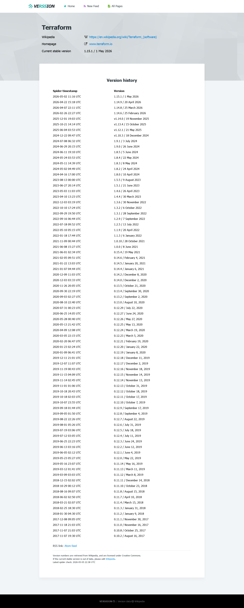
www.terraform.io (100, 44)
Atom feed (71, 546)
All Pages (117, 6)
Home (71, 6)
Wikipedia (110, 559)
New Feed (93, 6)
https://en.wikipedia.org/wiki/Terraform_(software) (123, 37)
